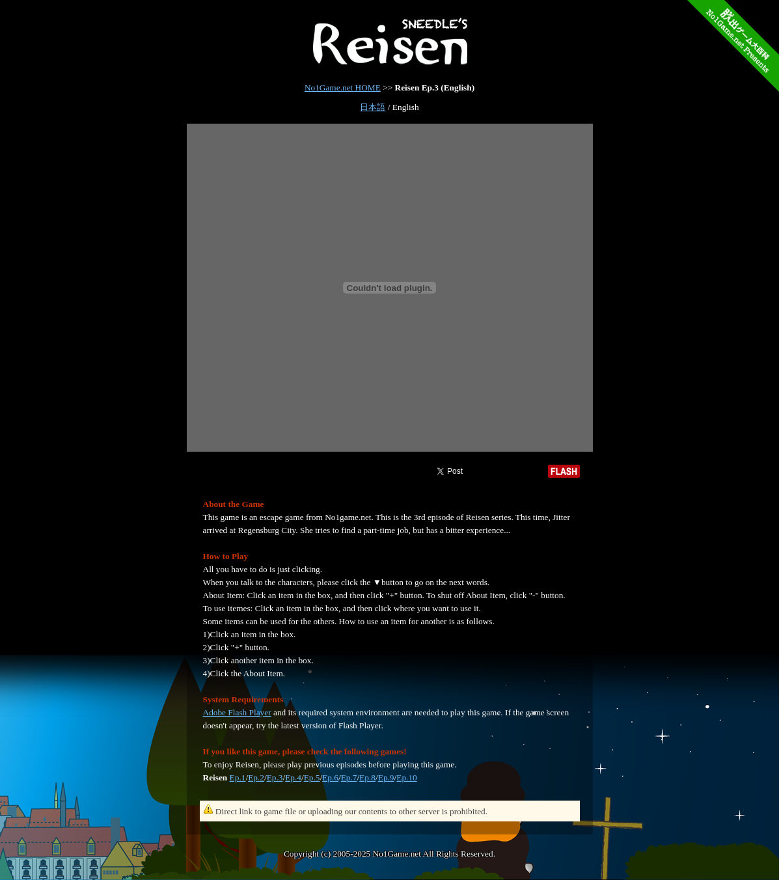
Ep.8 (367, 777)
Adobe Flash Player (237, 712)
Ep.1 (238, 777)
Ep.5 (312, 777)
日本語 (372, 107)
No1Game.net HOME (343, 87)
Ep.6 (330, 777)
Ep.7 (349, 777)
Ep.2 (256, 777)
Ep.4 (293, 777)
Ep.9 (386, 777)
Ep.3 (275, 777)
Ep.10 (406, 777)
